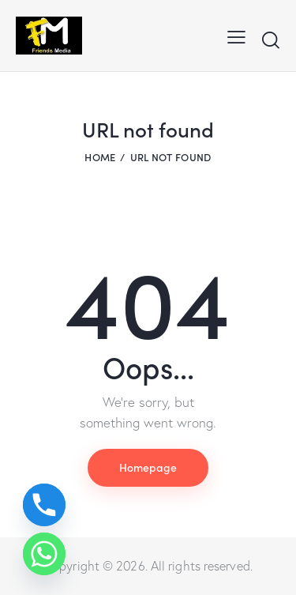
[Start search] (270, 39)
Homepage (148, 467)
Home (99, 156)
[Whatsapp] (44, 554)
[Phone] (44, 505)
